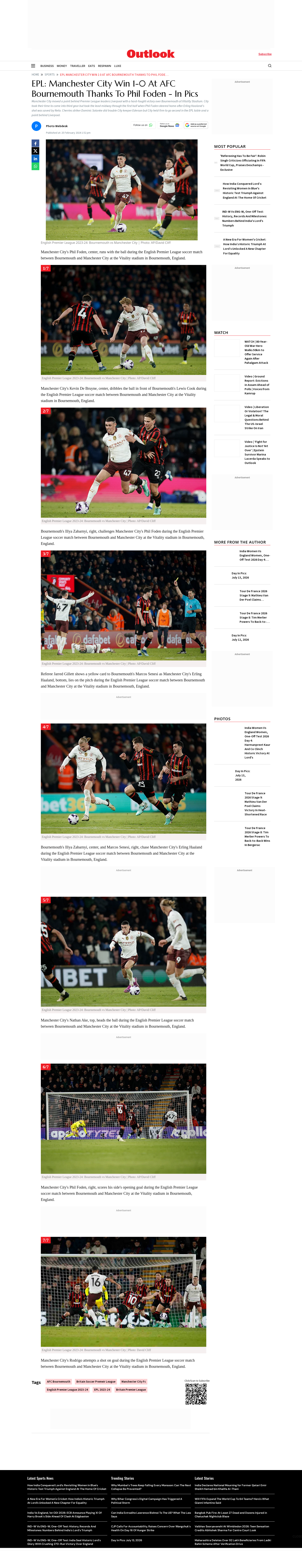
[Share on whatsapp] (35, 166)
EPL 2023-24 (102, 1390)
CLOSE (297, 1536)
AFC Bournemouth (58, 1382)
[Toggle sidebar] (33, 65)
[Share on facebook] (35, 143)
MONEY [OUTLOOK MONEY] (62, 65)
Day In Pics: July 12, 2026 (240, 637)
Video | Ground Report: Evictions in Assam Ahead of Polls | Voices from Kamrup (257, 384)
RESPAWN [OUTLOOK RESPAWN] (104, 65)
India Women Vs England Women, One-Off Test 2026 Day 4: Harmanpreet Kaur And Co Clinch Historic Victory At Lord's (255, 555)
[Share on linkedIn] (35, 158)
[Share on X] (35, 151)
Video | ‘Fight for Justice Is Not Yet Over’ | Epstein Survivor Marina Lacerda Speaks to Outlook (257, 452)
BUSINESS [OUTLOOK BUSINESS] (47, 65)
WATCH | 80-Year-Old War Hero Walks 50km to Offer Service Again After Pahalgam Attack (256, 352)
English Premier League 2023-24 (67, 1390)
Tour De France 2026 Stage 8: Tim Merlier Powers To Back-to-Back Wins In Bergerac (254, 617)
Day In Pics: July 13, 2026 (240, 575)
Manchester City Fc (134, 1382)
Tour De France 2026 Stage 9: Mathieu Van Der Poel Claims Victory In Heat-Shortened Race (254, 595)
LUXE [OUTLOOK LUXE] (117, 65)
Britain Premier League (131, 1390)
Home (35, 75)
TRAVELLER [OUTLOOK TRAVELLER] (77, 65)
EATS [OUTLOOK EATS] (91, 65)
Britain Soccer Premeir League (95, 1382)
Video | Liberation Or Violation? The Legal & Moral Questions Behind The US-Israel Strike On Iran (257, 417)
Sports (50, 75)
